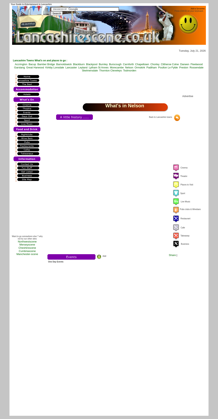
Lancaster (71, 67)
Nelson (129, 67)
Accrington (21, 64)
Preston (183, 67)
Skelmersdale (90, 70)
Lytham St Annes (99, 67)
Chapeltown (142, 64)
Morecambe (117, 67)
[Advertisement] (27, 209)
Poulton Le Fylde (168, 67)
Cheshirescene (27, 247)
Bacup (32, 64)
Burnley (103, 64)
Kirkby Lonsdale (54, 67)
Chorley (154, 64)
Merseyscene (27, 244)
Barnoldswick (64, 64)
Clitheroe (166, 64)
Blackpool (91, 64)
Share (172, 255)
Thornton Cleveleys (110, 70)
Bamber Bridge (46, 64)
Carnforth (128, 64)
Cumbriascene (27, 251)
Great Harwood (35, 67)
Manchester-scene (27, 254)
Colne (175, 64)
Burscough (115, 64)
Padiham (152, 67)
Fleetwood (197, 64)
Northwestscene (27, 241)
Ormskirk (140, 67)
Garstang (19, 67)
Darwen (184, 64)
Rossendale (196, 67)
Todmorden (129, 70)
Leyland (83, 67)
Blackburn (79, 64)
